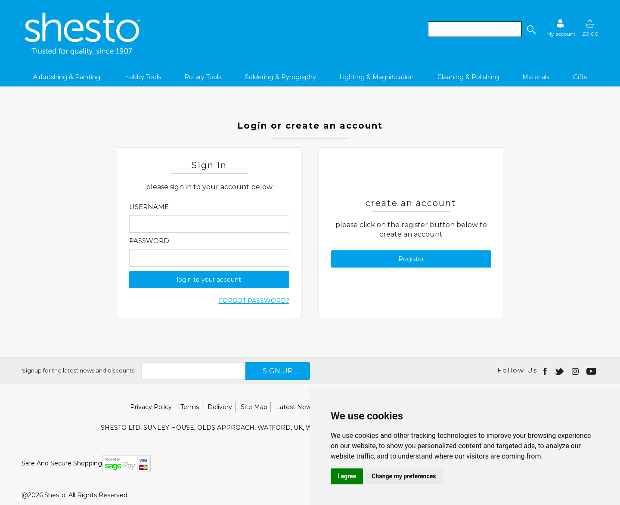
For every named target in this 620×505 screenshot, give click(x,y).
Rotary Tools (202, 77)
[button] (531, 29)
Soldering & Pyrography (280, 77)
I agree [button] (347, 476)
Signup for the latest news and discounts (78, 370)
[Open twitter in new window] (560, 370)
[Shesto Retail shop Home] (83, 53)
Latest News (295, 407)
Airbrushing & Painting (66, 77)
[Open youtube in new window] (592, 370)
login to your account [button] (209, 279)
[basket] (590, 28)
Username (149, 207)
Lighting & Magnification (376, 77)
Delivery (220, 407)
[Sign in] (561, 28)
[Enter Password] (209, 258)
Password (149, 241)
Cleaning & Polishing (468, 77)
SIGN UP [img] (278, 371)
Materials (535, 77)
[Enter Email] (209, 224)
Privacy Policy (151, 407)
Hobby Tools (142, 77)
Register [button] (411, 259)
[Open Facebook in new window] (545, 370)
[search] (475, 29)
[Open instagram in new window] (576, 370)
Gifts (580, 77)
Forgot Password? (254, 301)
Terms (189, 407)
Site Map (254, 407)
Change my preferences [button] (404, 476)
